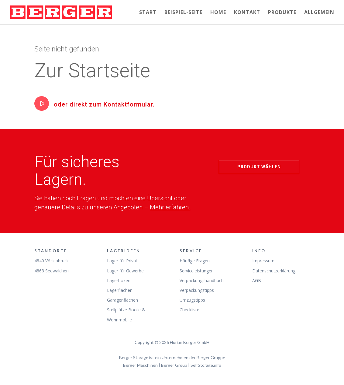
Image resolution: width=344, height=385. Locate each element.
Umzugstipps (192, 300)
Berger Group (174, 365)
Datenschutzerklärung (273, 271)
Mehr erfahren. (170, 207)
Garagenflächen (122, 300)
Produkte (282, 13)
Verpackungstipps (197, 290)
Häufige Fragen (195, 261)
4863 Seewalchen (51, 271)
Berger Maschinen (140, 365)
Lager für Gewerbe (125, 271)
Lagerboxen (118, 280)
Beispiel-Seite (183, 13)
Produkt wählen (259, 166)
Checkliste (189, 310)
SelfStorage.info (206, 365)
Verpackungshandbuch (202, 280)
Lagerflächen (119, 290)
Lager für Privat (122, 261)
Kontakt (247, 13)
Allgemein (319, 13)
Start (148, 13)
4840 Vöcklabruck (51, 261)
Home (218, 13)
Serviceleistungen (197, 271)
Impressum (263, 261)
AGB (256, 280)
